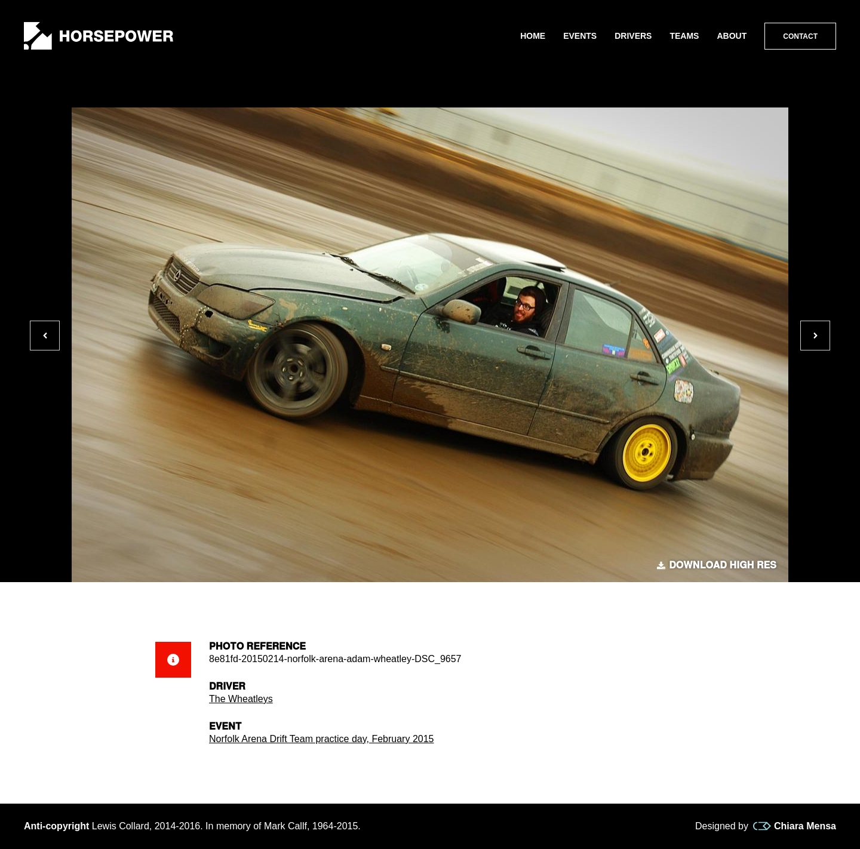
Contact (800, 36)
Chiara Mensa (794, 826)
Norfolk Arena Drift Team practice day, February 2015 (321, 739)
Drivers (633, 36)
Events (580, 36)
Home (532, 36)
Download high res (716, 565)
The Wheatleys (241, 699)
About (732, 36)
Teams (684, 36)
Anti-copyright (56, 826)
